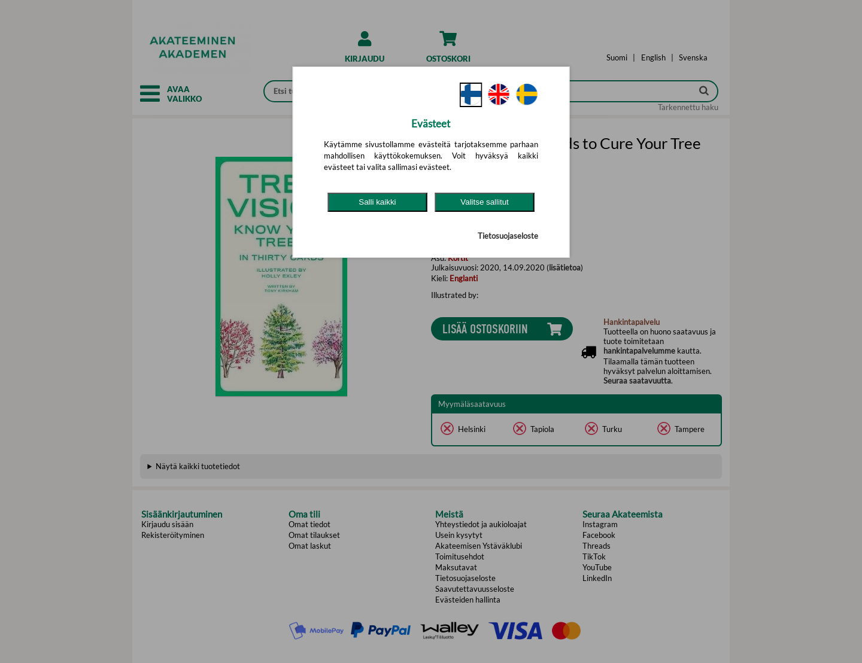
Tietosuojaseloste (508, 236)
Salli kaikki (377, 201)
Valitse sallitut (484, 201)
